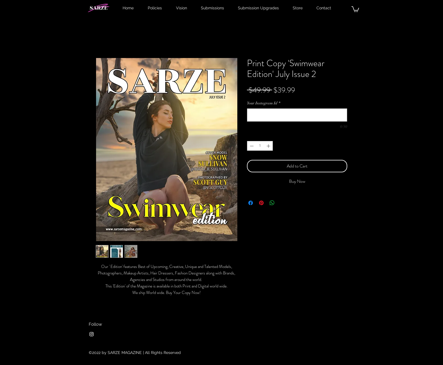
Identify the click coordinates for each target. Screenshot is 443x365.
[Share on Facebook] (250, 202)
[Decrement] (251, 146)
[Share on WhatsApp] (272, 202)
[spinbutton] (260, 146)
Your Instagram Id (263, 103)
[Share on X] (282, 202)
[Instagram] (91, 334)
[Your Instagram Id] (297, 115)
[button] (355, 9)
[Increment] (269, 146)
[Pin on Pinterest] (261, 202)
